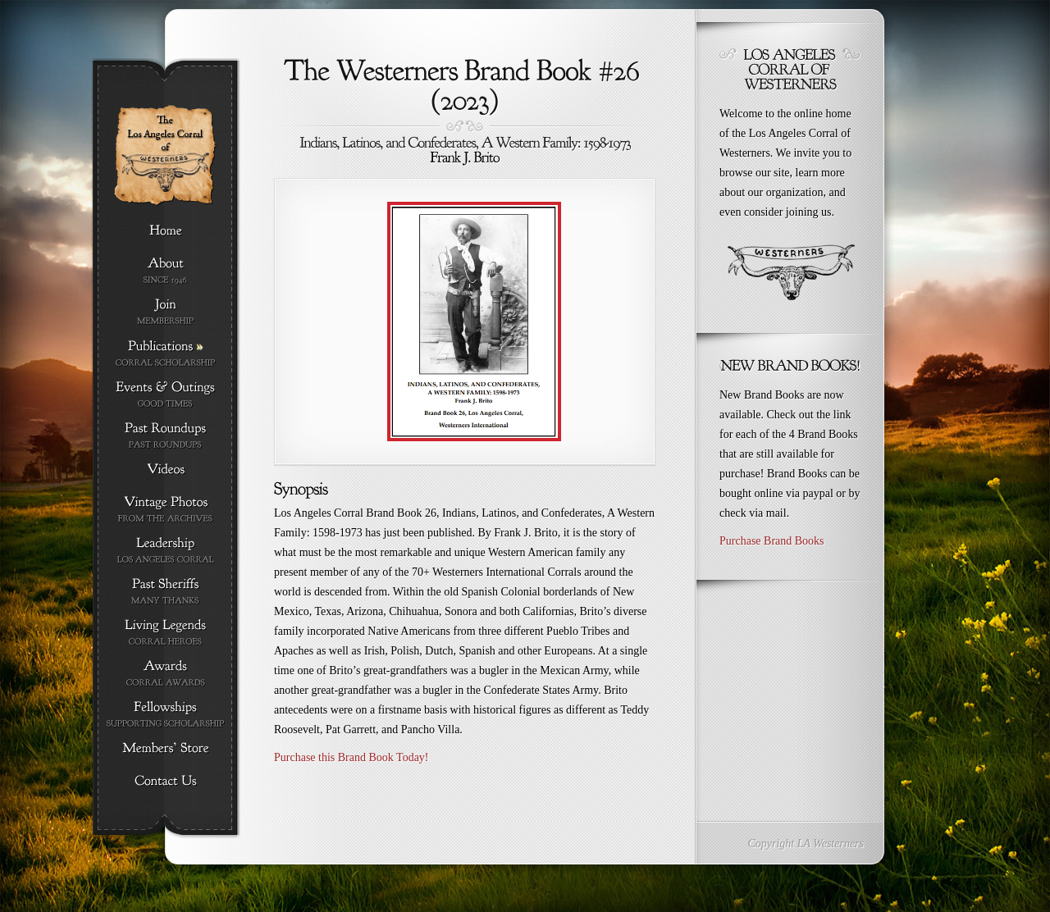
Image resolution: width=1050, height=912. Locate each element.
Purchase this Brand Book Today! (351, 757)
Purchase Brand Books (771, 541)
